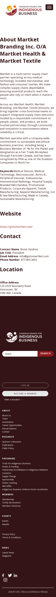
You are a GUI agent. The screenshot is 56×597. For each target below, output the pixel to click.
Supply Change (9, 476)
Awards (5, 524)
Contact (6, 431)
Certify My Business (11, 502)
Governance (7, 422)
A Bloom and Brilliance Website (34, 591)
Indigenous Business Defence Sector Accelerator (25, 489)
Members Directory (11, 505)
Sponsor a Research (11, 441)
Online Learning (9, 482)
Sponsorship (8, 479)
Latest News (8, 552)
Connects (6, 473)
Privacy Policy (8, 534)
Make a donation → (13, 399)
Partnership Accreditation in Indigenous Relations (25, 469)
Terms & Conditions (11, 537)
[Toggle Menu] (49, 7)
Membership (8, 499)
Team (5, 418)
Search (45, 353)
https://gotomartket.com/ (16, 226)
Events (5, 521)
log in (25, 385)
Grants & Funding (10, 466)
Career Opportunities (12, 425)
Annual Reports (9, 428)
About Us (6, 415)
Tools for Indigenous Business (16, 463)
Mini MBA (6, 486)
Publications (7, 445)
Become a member (25, 393)
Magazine (6, 555)
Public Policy (8, 448)
